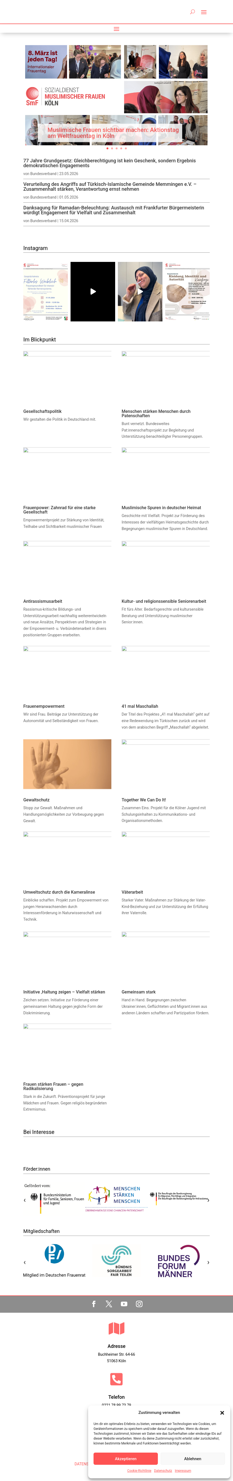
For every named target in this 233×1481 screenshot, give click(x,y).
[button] (222, 1413)
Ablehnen (192, 1458)
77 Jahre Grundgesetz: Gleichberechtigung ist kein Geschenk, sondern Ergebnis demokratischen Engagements (109, 163)
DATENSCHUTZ (88, 1464)
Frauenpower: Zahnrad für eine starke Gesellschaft (59, 510)
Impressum (183, 1471)
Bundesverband (43, 174)
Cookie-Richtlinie (139, 1471)
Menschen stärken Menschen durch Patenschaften (156, 413)
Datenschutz (163, 1471)
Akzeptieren (126, 1458)
